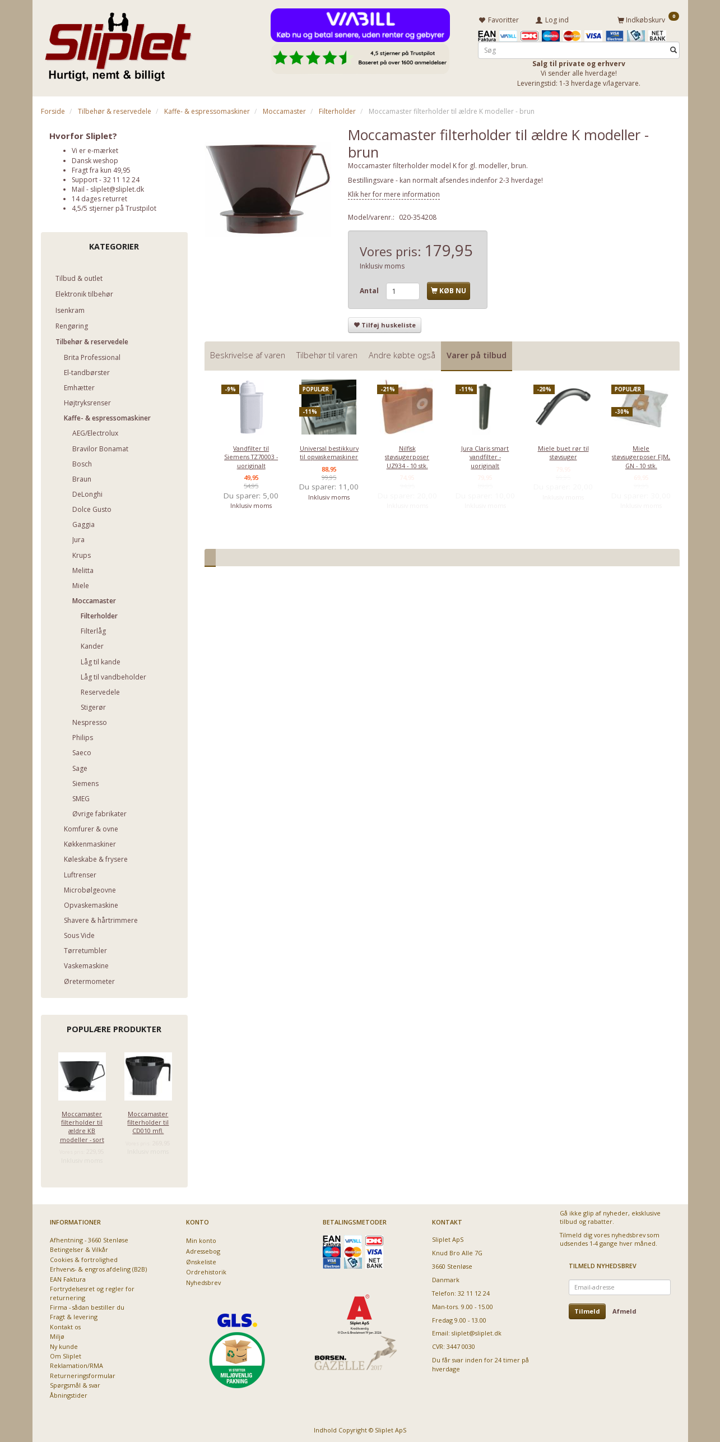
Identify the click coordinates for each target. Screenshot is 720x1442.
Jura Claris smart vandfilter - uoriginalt (485, 455)
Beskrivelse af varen (247, 353)
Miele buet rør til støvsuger (563, 450)
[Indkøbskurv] (648, 18)
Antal (370, 289)
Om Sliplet (65, 1354)
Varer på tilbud (477, 353)
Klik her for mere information (394, 192)
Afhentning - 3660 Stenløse (89, 1238)
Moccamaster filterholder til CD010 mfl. (148, 1120)
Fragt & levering (73, 1315)
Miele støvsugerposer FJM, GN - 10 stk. (641, 455)
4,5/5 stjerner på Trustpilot (114, 206)
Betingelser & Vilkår (79, 1248)
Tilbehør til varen (326, 353)
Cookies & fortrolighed (84, 1258)
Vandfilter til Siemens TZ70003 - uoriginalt (251, 455)
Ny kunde (64, 1345)
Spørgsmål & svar (75, 1383)
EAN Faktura (68, 1277)
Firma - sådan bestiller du (87, 1305)
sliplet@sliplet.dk (117, 187)
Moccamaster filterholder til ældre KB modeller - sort (82, 1124)
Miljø (57, 1334)
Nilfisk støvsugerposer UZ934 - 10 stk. (407, 455)
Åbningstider (68, 1393)
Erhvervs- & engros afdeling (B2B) (98, 1267)
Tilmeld (587, 1309)
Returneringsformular (82, 1374)
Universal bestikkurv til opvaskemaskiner (329, 450)
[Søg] (673, 48)
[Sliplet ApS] (118, 43)
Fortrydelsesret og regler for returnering (92, 1291)
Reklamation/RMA (76, 1364)
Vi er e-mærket (95, 149)
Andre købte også (402, 353)
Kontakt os (65, 1325)
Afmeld (624, 1309)
